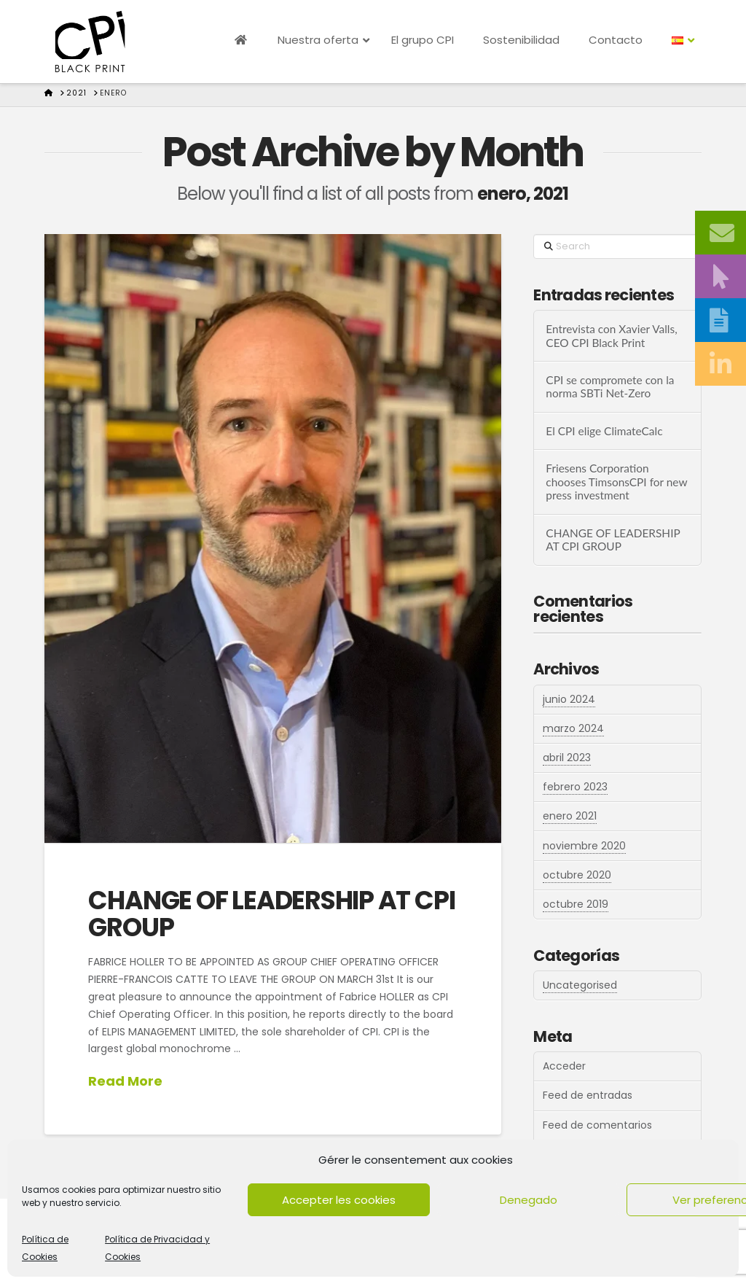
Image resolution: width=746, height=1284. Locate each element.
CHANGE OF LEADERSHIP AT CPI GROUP (271, 913)
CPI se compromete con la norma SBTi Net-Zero (610, 386)
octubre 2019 (575, 904)
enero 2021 (570, 816)
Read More (125, 1081)
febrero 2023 (575, 786)
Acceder (564, 1066)
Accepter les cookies (339, 1199)
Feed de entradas (587, 1095)
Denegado (528, 1199)
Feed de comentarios (597, 1125)
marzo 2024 (573, 728)
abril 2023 (567, 757)
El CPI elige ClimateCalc (604, 430)
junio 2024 (569, 699)
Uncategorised (580, 985)
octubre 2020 (577, 875)
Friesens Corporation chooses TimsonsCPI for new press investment (616, 482)
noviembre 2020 (584, 846)
